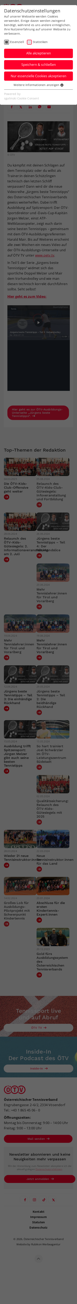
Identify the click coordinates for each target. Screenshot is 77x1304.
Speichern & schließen (38, 64)
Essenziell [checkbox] (17, 42)
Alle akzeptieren (38, 53)
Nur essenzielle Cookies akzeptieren (38, 76)
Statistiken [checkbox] (40, 42)
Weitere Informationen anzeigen (38, 85)
